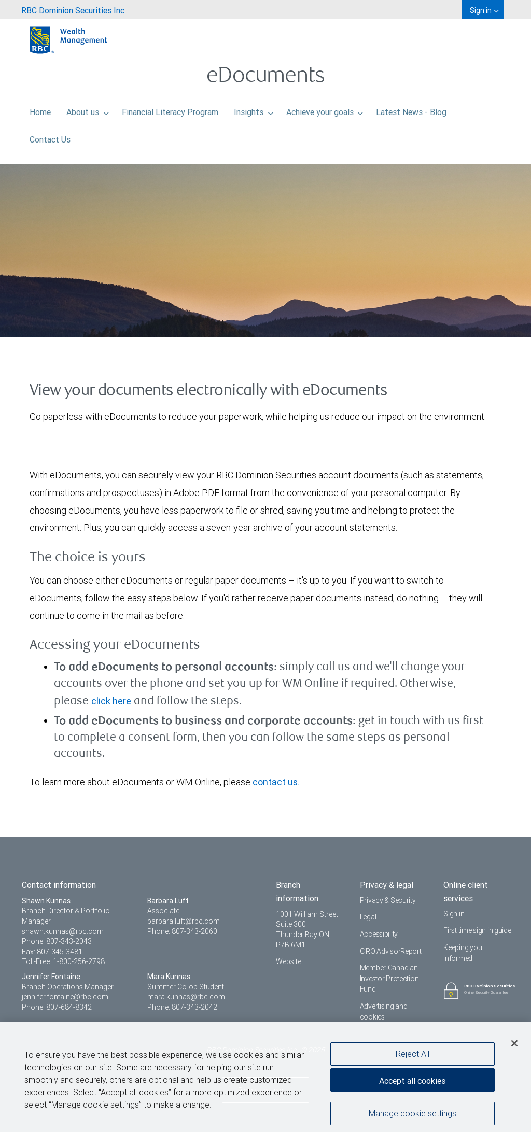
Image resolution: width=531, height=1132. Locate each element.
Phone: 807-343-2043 (57, 941)
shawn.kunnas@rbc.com (63, 931)
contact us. (276, 782)
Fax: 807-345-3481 (52, 951)
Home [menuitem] (40, 109)
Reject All (412, 1057)
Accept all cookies (412, 1085)
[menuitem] (73, 9)
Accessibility (379, 934)
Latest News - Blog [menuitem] (411, 109)
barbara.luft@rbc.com (183, 921)
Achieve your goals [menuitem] (325, 109)
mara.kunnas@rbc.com (186, 996)
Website (288, 961)
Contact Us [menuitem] (50, 137)
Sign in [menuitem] (484, 10)
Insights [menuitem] (253, 109)
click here (111, 701)
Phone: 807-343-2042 (182, 1007)
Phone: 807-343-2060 (182, 931)
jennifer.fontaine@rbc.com (65, 996)
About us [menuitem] (87, 109)
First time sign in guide (477, 930)
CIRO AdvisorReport (391, 951)
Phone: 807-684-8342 (57, 1007)
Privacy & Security (388, 900)
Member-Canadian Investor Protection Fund (389, 978)
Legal (368, 917)
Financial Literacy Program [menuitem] (170, 109)
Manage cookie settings (412, 1117)
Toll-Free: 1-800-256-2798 (63, 961)
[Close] (514, 1047)
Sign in (453, 913)
